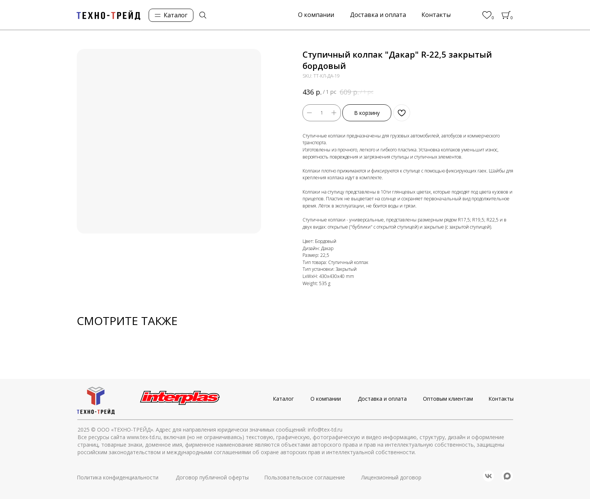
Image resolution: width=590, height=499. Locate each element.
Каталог (283, 398)
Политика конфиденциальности (117, 477)
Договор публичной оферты (212, 477)
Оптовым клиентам (448, 398)
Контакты (501, 398)
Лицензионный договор (391, 477)
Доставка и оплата (382, 398)
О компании (325, 398)
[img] (202, 15)
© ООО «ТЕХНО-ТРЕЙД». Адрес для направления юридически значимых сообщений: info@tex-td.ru (216, 429)
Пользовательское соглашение (304, 477)
